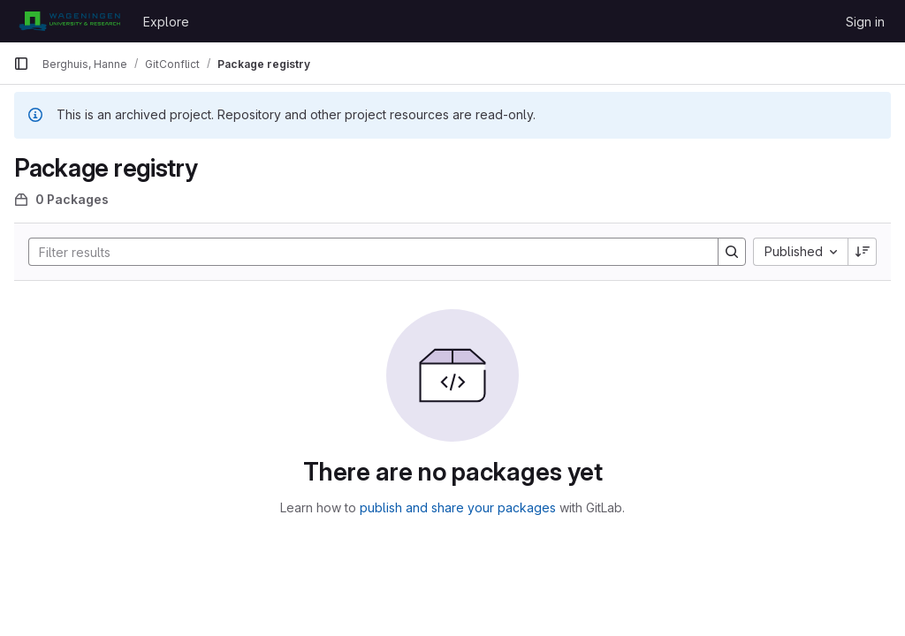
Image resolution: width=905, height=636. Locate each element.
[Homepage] (69, 21)
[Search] (364, 251)
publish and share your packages (458, 507)
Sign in (865, 21)
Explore (166, 21)
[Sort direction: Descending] (862, 252)
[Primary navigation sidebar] (21, 63)
